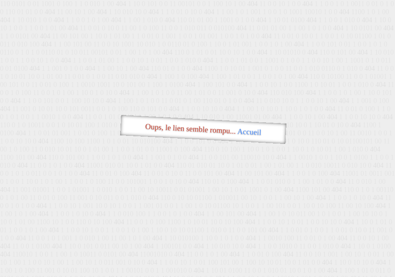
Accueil (249, 132)
